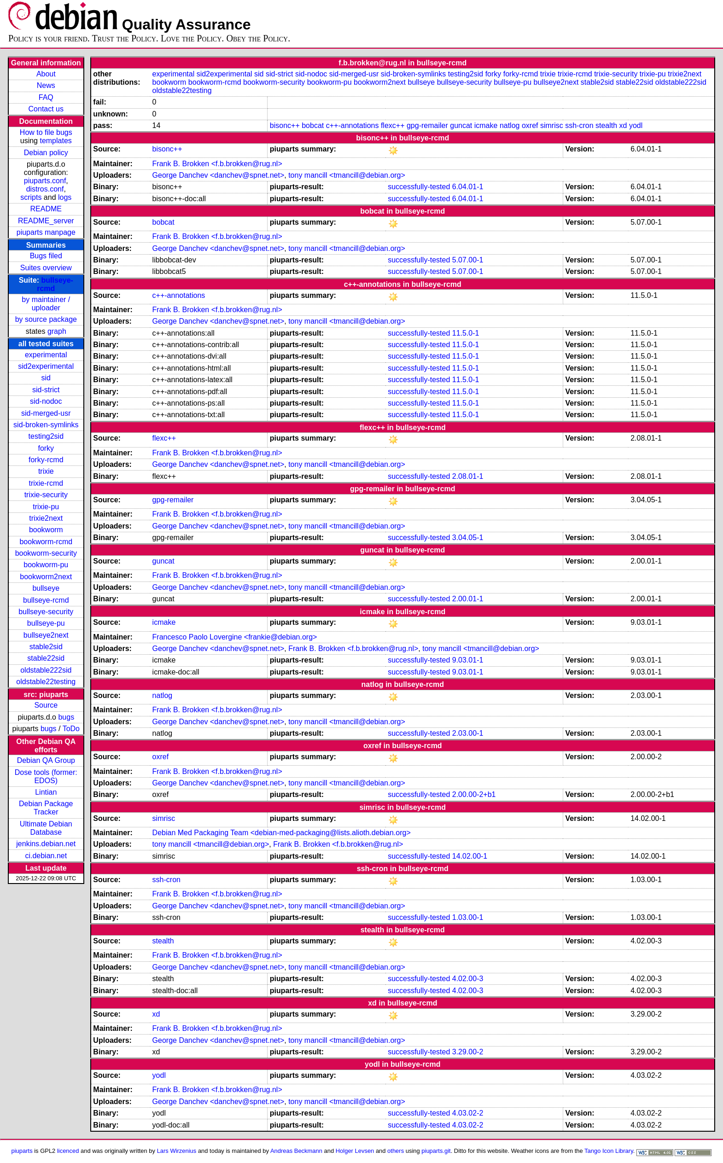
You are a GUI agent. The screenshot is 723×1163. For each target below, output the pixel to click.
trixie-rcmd (46, 483)
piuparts (22, 1150)
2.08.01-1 (468, 476)
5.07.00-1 (468, 260)
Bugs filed (46, 256)
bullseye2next (46, 635)
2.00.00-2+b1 (474, 794)
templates (55, 141)
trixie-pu (46, 507)
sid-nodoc (46, 401)
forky (46, 448)
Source (46, 705)
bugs (66, 717)
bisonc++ (285, 125)
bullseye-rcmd (46, 600)
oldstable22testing (46, 682)
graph (56, 331)
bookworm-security (46, 553)
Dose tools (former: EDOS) (46, 776)
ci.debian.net (46, 856)
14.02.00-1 (470, 856)
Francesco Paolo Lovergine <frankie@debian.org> (234, 637)
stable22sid (45, 658)
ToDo (71, 729)
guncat (461, 125)
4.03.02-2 (468, 1113)
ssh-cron (579, 125)
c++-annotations (352, 125)
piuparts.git (435, 1150)
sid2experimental (46, 366)
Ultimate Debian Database (46, 828)
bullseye (45, 588)
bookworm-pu (45, 565)
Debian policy (46, 153)
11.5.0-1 (465, 333)
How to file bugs (46, 132)
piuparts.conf (45, 181)
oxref (530, 125)
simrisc (551, 125)
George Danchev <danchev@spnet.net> (218, 175)
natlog (510, 125)
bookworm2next (46, 577)
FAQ (46, 97)
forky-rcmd (46, 460)
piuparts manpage (46, 232)
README (46, 209)
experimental (46, 355)
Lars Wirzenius (177, 1150)
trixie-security (46, 495)
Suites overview (46, 268)
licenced (68, 1150)
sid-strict (46, 390)
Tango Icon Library (608, 1150)
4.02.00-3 (468, 979)
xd (623, 125)
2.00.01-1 (468, 599)
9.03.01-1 (468, 660)
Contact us (46, 109)
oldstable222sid (45, 670)
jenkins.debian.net (46, 844)
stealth (606, 125)
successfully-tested (419, 187)
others (395, 1150)
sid (46, 378)
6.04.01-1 (468, 187)
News (46, 85)
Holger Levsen (355, 1150)
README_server (46, 221)
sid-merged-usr (46, 413)
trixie (46, 471)
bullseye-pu (46, 623)
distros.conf (45, 189)
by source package (46, 319)
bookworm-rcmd (45, 542)
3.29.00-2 (468, 1052)
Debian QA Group (46, 760)
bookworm (46, 530)
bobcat (313, 125)
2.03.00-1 (468, 733)
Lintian (46, 792)
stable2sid (46, 647)
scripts (30, 197)
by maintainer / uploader (46, 304)
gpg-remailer (427, 125)
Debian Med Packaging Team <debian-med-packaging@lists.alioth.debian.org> (281, 833)
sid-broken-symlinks (45, 425)
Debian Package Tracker (46, 808)
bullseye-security (45, 612)
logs (64, 197)
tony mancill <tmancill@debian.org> (346, 175)
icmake (486, 125)
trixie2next (46, 518)
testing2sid (46, 436)
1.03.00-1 (468, 917)
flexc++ (393, 125)
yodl (635, 125)
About (46, 74)
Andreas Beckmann (296, 1150)
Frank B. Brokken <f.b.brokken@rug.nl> (217, 164)
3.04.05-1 (468, 537)
